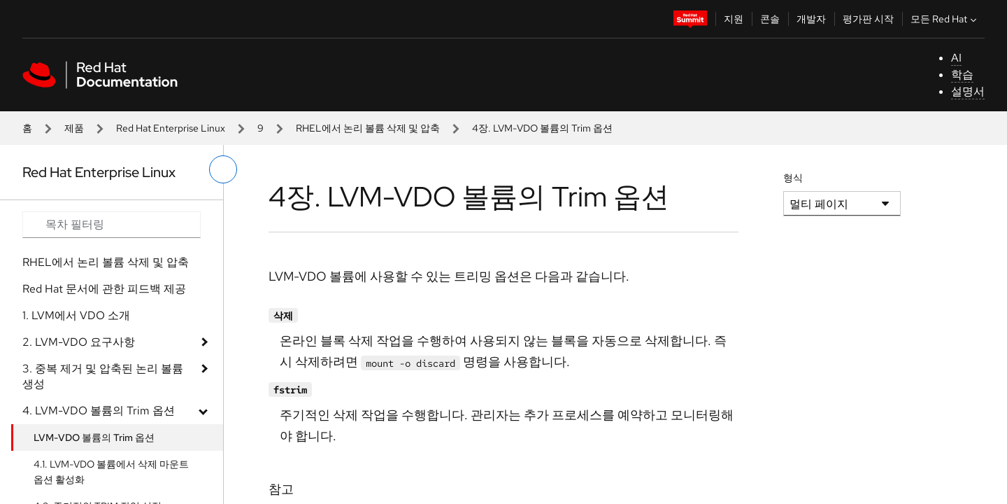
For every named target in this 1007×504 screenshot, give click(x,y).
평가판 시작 (868, 19)
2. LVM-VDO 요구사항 (78, 342)
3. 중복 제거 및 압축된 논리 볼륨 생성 (102, 376)
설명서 (968, 91)
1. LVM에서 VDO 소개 (76, 315)
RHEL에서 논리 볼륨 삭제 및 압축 (368, 128)
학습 (962, 74)
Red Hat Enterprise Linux (170, 128)
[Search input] (111, 224)
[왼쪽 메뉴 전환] (223, 169)
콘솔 (770, 19)
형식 (793, 178)
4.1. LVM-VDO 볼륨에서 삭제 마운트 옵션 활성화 (111, 472)
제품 (74, 128)
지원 (733, 19)
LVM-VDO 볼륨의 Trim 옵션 (94, 437)
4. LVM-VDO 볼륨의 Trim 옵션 (98, 410)
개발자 (811, 19)
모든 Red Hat (945, 19)
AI (956, 57)
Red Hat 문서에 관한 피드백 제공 (104, 288)
